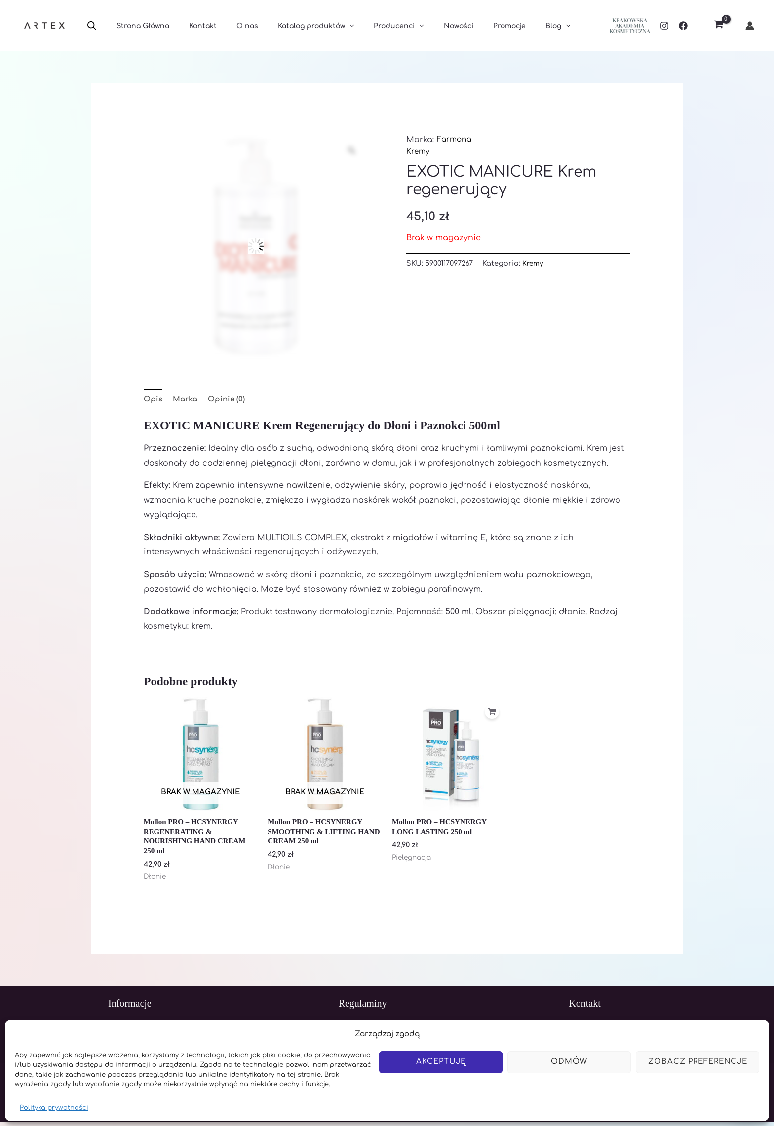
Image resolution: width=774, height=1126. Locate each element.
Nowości (426, 26)
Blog (513, 26)
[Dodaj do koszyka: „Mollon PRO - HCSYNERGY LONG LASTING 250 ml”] (491, 715)
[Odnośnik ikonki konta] (749, 25)
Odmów (569, 1061)
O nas (232, 26)
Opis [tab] (153, 399)
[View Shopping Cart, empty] (718, 26)
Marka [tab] (187, 399)
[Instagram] (664, 25)
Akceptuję (441, 1061)
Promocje (471, 26)
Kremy (418, 151)
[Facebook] (683, 25)
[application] (328, 26)
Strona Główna (140, 26)
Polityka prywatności (54, 1107)
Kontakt (194, 26)
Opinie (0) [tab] (230, 399)
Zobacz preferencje (697, 1061)
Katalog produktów (295, 26)
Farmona (455, 139)
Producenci (372, 26)
